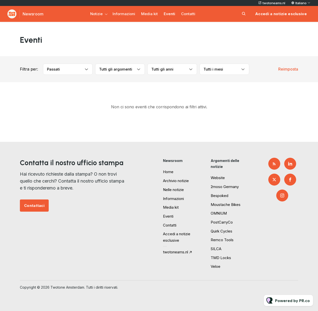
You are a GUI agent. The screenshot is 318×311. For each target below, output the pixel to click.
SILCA (216, 248)
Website (218, 177)
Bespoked (219, 195)
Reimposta (288, 69)
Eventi (169, 13)
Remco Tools (222, 239)
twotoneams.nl (274, 3)
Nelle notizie (173, 189)
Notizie (96, 13)
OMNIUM (219, 213)
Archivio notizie (176, 180)
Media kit (149, 13)
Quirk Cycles (221, 231)
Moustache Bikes (225, 204)
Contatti (188, 13)
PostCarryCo (222, 222)
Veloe (215, 266)
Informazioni (124, 13)
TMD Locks (221, 257)
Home (168, 171)
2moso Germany (225, 186)
